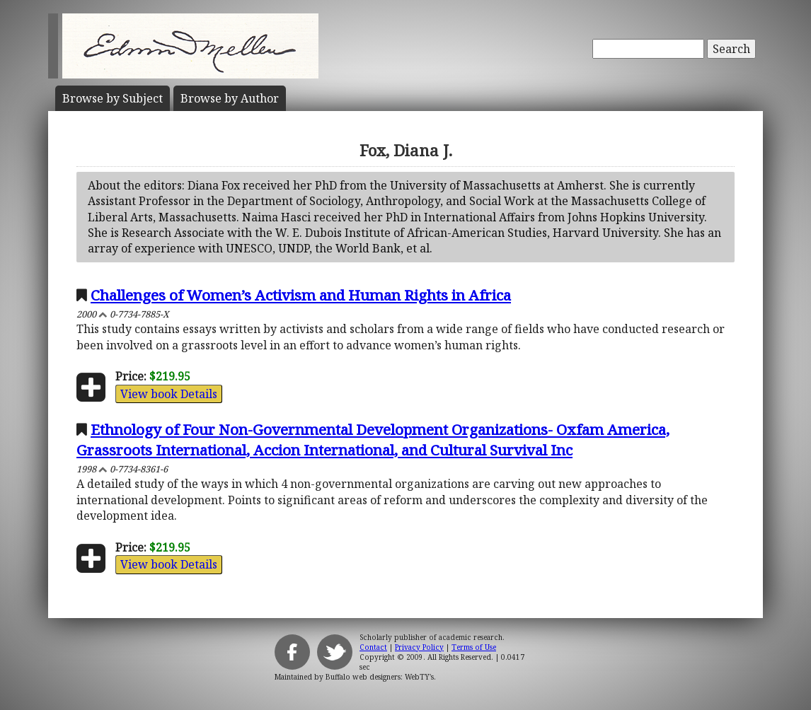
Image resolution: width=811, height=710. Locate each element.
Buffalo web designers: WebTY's (380, 677)
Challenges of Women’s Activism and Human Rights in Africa (301, 295)
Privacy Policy (419, 647)
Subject (112, 98)
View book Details (168, 394)
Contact (373, 647)
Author (229, 98)
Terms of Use (473, 647)
